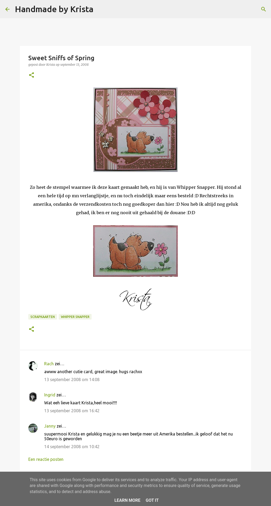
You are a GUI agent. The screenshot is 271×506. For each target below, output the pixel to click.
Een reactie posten (46, 459)
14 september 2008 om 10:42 (72, 446)
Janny (50, 426)
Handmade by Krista (54, 9)
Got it (152, 500)
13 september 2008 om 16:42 (72, 410)
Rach (49, 363)
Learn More (127, 500)
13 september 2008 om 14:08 (72, 379)
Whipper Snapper (75, 316)
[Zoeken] (101, 9)
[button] (31, 75)
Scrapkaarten (42, 316)
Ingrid (49, 394)
